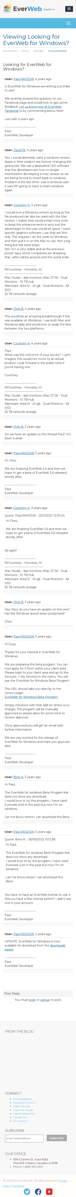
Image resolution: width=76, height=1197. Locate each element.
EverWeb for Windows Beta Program (31, 697)
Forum (25, 50)
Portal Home (10, 50)
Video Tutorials (21, 1106)
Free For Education (24, 1113)
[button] (69, 9)
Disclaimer (18, 1185)
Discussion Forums (24, 1102)
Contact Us (19, 1117)
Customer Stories (23, 1109)
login (32, 1000)
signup (45, 1000)
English (49, 9)
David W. (19, 150)
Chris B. (18, 309)
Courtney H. (21, 205)
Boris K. (18, 777)
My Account (20, 1120)
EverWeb (38, 50)
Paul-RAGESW (23, 79)
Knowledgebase (22, 1098)
